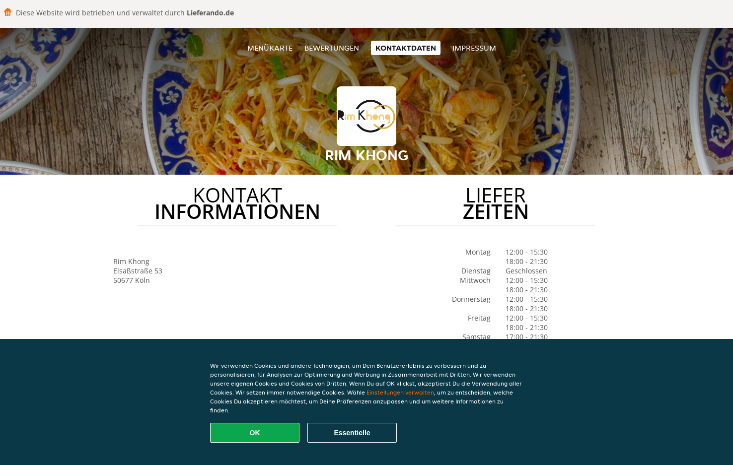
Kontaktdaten (405, 48)
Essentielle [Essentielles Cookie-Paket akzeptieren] (352, 433)
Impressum (474, 48)
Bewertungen (331, 48)
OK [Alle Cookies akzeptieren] (255, 433)
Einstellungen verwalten (400, 392)
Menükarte (270, 48)
